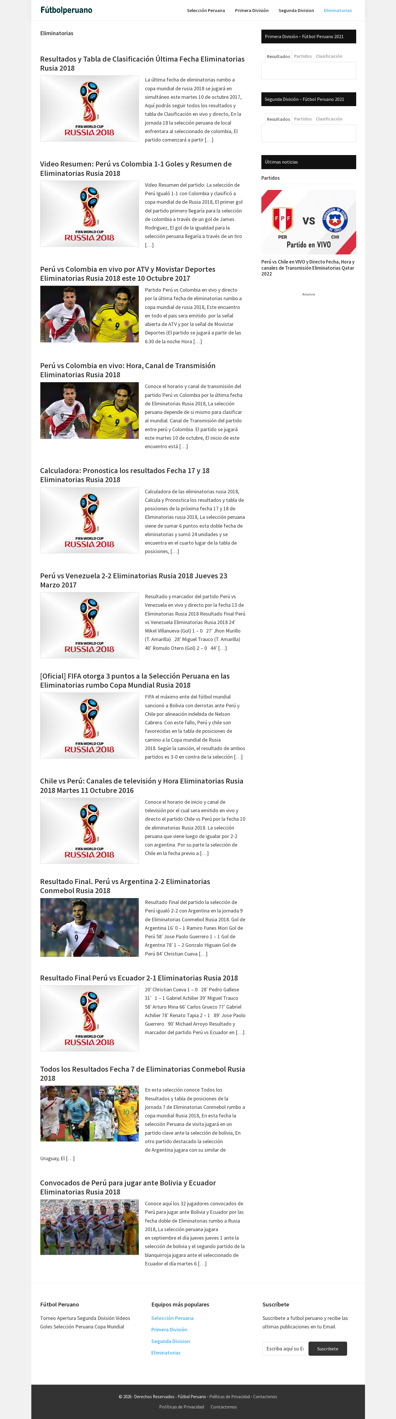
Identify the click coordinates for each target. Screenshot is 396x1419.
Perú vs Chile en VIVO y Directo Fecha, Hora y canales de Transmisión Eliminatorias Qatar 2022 (307, 268)
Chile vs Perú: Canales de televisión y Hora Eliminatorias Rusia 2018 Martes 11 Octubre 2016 (142, 785)
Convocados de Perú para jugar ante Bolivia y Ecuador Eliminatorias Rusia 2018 (128, 1187)
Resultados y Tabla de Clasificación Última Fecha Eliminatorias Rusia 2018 (142, 63)
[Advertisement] (305, 385)
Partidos (270, 178)
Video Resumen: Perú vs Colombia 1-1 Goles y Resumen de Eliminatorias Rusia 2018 (136, 168)
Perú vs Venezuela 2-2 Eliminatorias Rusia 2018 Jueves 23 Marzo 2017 (133, 580)
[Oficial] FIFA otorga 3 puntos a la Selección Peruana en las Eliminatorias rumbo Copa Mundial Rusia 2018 (135, 680)
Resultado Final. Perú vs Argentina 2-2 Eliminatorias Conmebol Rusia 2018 (125, 885)
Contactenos (265, 1396)
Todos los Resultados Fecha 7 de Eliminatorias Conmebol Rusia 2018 (142, 1073)
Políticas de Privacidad (229, 1396)
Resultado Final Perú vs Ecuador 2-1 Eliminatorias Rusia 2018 (139, 978)
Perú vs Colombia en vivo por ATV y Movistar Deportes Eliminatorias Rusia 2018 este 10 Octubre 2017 (127, 273)
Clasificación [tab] (329, 56)
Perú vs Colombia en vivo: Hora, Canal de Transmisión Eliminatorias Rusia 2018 (128, 370)
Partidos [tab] (303, 56)
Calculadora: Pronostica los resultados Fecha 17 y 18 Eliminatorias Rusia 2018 (125, 474)
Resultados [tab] (278, 56)
